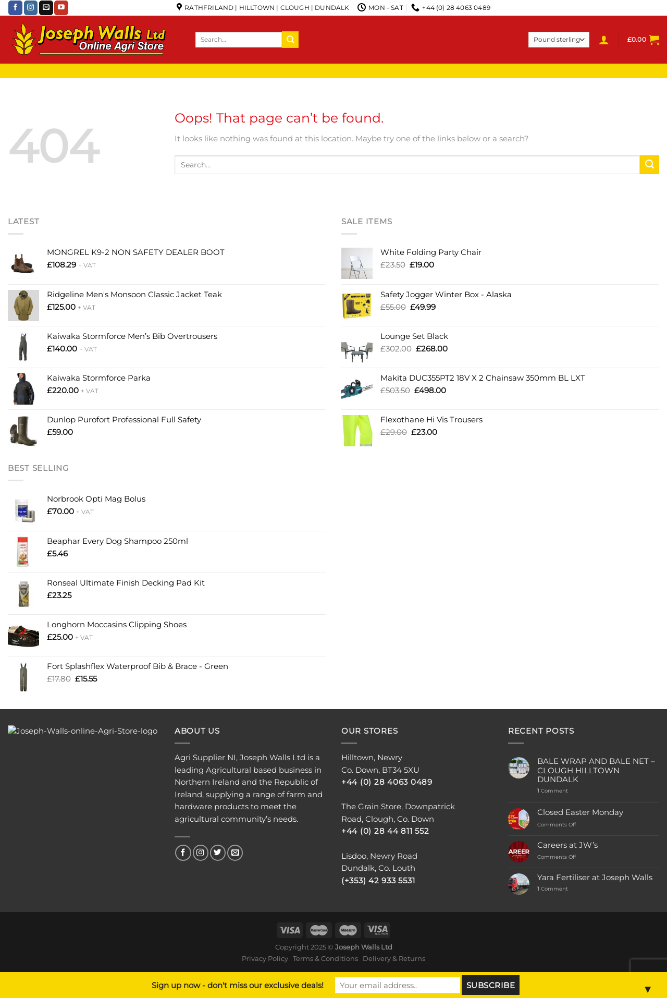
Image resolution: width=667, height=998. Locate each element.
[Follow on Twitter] (218, 853)
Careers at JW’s (567, 845)
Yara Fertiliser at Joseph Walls (594, 877)
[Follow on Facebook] (15, 8)
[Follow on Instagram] (31, 8)
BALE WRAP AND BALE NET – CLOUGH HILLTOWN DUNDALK (596, 770)
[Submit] (290, 39)
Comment (552, 791)
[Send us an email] (46, 8)
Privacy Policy (265, 958)
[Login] (604, 39)
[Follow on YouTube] (61, 8)
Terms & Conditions (325, 958)
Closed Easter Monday (580, 812)
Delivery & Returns (394, 958)
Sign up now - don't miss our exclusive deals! (238, 985)
